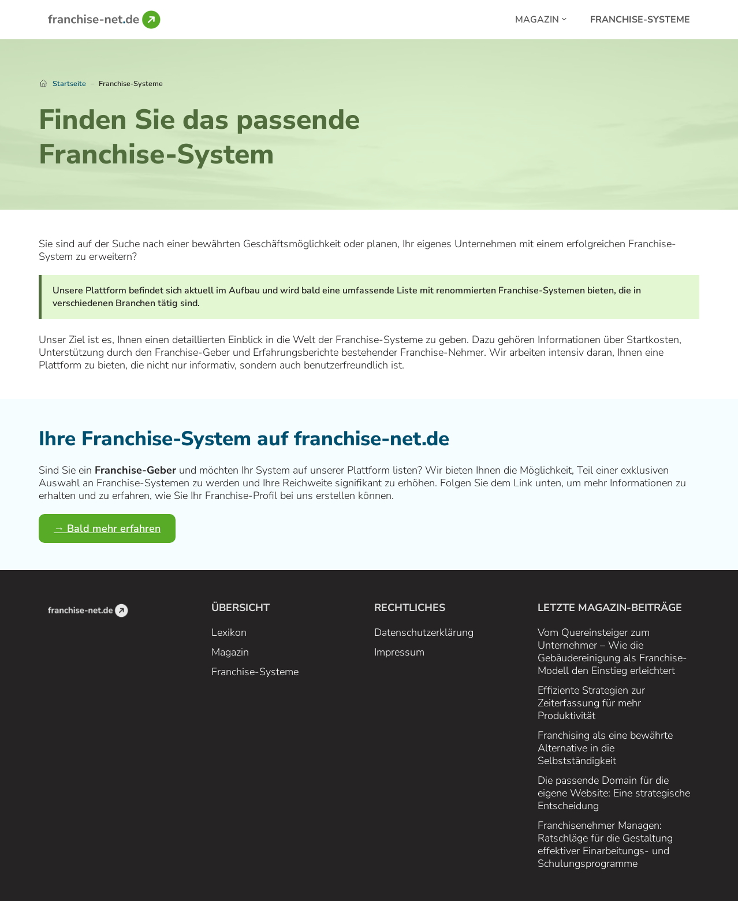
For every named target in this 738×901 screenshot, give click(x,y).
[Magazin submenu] (564, 18)
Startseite (69, 83)
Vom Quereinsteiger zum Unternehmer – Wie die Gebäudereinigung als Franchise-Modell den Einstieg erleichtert (612, 651)
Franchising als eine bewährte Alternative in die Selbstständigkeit (605, 748)
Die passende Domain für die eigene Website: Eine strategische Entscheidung (614, 793)
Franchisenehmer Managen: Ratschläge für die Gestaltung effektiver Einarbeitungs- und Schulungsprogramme (605, 844)
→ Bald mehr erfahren (107, 528)
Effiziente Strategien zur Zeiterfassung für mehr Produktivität (591, 703)
